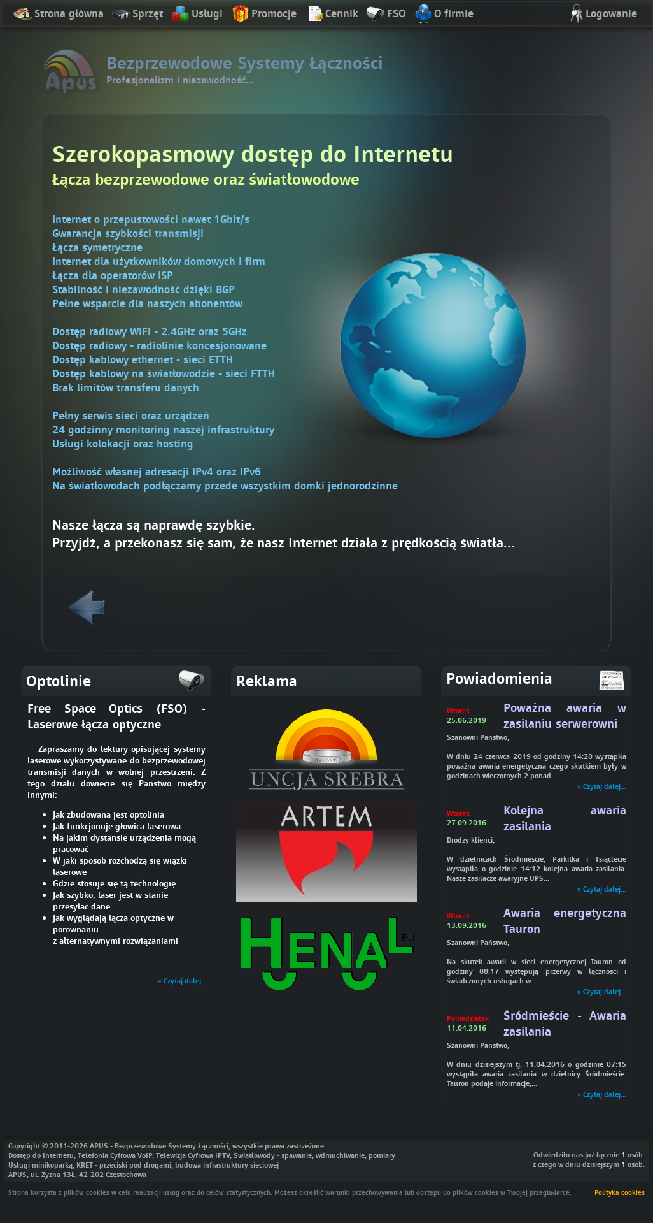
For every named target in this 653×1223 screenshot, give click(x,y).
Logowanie (601, 14)
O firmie (443, 14)
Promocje (263, 14)
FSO (385, 14)
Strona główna (58, 14)
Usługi (197, 14)
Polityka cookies (619, 1192)
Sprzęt (137, 14)
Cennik (331, 14)
